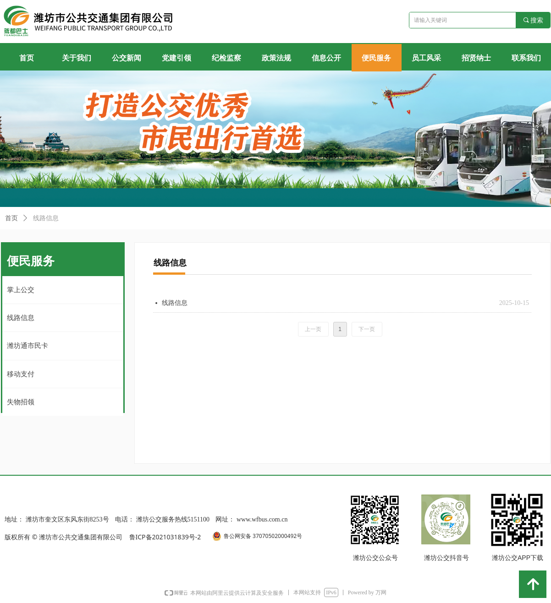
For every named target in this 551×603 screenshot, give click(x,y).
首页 (11, 218)
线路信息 (46, 218)
